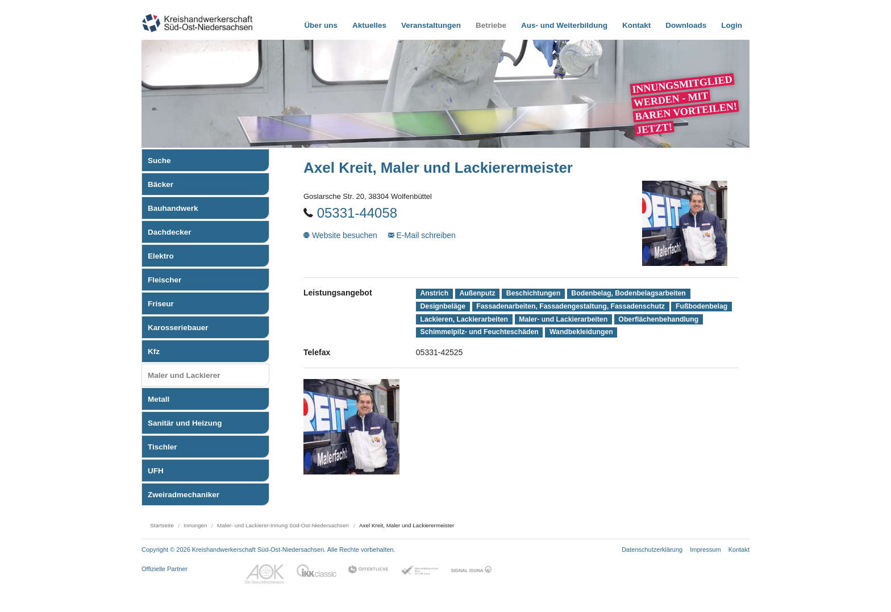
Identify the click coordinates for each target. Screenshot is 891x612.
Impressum (705, 549)
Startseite (162, 525)
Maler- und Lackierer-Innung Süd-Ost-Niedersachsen (283, 525)
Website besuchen (341, 235)
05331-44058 (357, 212)
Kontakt (739, 549)
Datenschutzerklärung (652, 549)
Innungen (195, 525)
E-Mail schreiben (422, 235)
